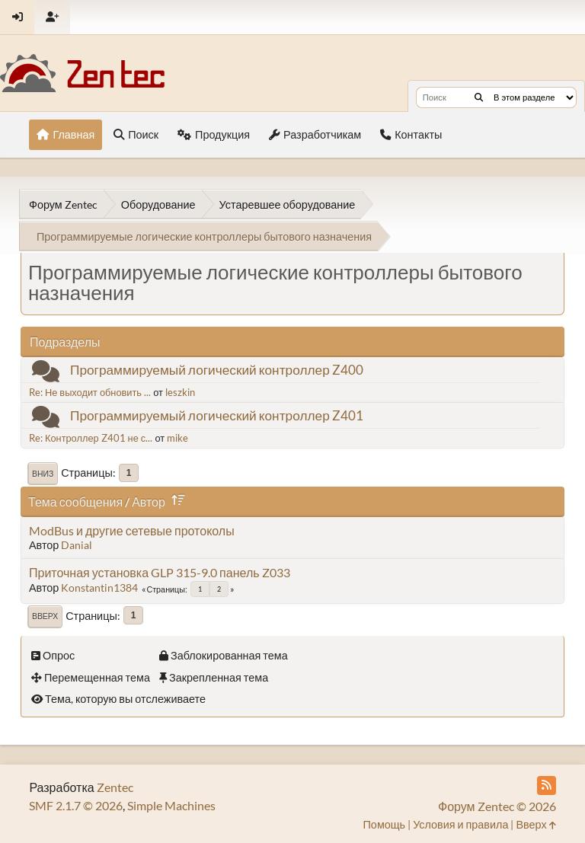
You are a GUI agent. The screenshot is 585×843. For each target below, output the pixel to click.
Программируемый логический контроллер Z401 (216, 415)
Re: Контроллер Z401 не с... (90, 438)
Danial (76, 544)
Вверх (45, 616)
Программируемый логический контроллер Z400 (216, 370)
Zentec (115, 787)
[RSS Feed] (546, 785)
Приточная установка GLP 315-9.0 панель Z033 (159, 572)
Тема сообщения (75, 501)
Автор (161, 501)
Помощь (384, 824)
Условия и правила (460, 824)
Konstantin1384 (99, 587)
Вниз (42, 473)
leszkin (180, 392)
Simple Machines (171, 805)
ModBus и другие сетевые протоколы (132, 530)
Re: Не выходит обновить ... (90, 392)
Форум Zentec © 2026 (497, 806)
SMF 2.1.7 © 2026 (76, 805)
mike (177, 438)
